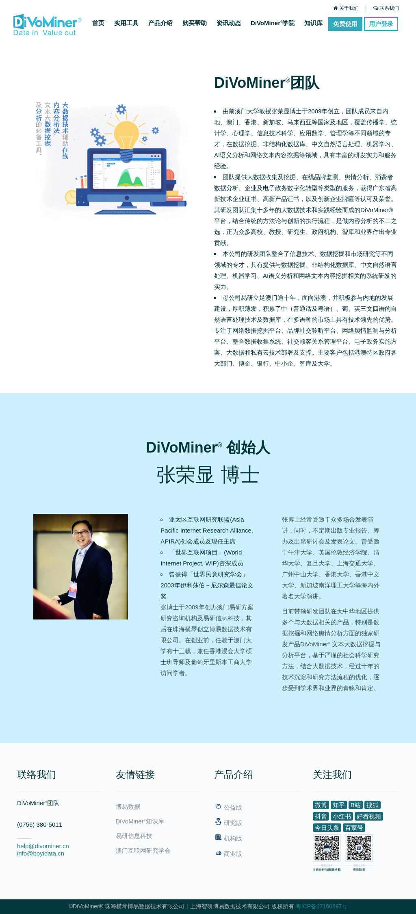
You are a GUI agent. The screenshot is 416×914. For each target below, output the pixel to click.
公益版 (228, 807)
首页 (98, 22)
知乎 (339, 804)
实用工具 (126, 22)
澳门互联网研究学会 (143, 850)
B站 (356, 804)
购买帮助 (194, 22)
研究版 (228, 822)
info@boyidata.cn (40, 853)
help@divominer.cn (43, 846)
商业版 (228, 853)
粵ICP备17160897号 (322, 906)
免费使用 (345, 23)
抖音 (321, 816)
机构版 (228, 838)
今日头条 (327, 827)
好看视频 (369, 816)
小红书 (342, 816)
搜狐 (372, 804)
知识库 (313, 22)
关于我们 (345, 8)
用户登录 (381, 23)
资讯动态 (229, 22)
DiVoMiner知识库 (140, 821)
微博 (321, 804)
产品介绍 (160, 22)
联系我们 (386, 8)
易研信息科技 (134, 835)
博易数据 (128, 806)
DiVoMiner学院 (273, 22)
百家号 (354, 827)
